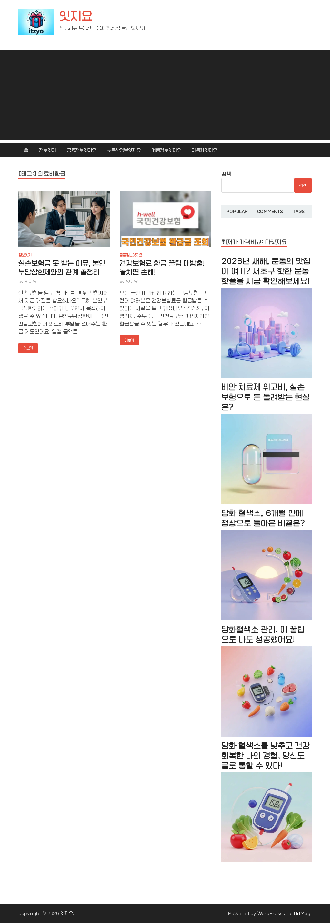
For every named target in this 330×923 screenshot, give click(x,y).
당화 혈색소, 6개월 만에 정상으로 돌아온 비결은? (263, 518)
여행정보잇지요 (166, 150)
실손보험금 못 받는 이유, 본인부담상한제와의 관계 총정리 (61, 268)
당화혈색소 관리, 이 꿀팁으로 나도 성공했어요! (263, 635)
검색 (226, 174)
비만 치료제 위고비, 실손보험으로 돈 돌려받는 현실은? (265, 397)
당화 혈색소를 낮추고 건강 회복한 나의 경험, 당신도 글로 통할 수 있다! (265, 756)
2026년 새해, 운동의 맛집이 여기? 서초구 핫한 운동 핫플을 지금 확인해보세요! (266, 271)
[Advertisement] (165, 95)
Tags (299, 211)
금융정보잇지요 (81, 150)
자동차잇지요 (204, 150)
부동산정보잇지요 (124, 150)
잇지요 (75, 16)
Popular (237, 211)
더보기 (25, 346)
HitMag (302, 913)
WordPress (270, 913)
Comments (270, 211)
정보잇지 (47, 150)
